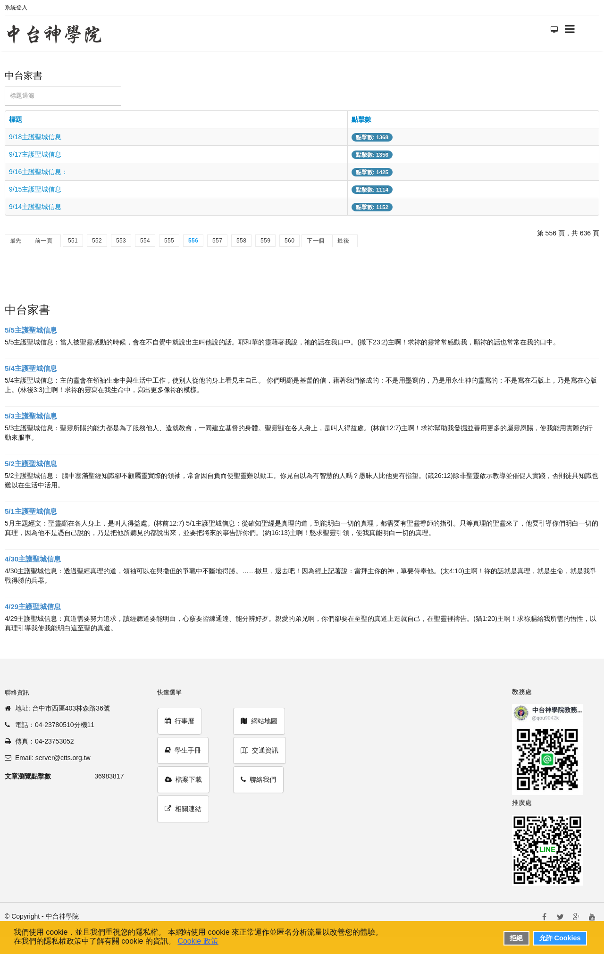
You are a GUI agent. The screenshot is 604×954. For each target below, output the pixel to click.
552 (97, 240)
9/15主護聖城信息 (35, 189)
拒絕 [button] (516, 938)
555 (169, 240)
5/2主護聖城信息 (31, 464)
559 (265, 240)
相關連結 (183, 808)
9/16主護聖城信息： (38, 172)
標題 (15, 119)
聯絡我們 (258, 779)
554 (145, 240)
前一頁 (43, 240)
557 (217, 240)
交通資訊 (259, 750)
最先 (16, 240)
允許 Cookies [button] (560, 938)
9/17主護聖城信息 (35, 154)
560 (289, 240)
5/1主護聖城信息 (31, 511)
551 (73, 240)
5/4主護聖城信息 (31, 368)
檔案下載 (183, 779)
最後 (343, 240)
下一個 (315, 240)
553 (121, 240)
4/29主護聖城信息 (33, 607)
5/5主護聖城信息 (31, 330)
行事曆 (179, 721)
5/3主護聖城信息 (31, 416)
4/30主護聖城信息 (33, 559)
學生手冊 (183, 750)
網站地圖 (259, 721)
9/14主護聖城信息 (35, 206)
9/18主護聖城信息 (35, 137)
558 (241, 240)
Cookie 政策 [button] (197, 941)
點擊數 (361, 119)
